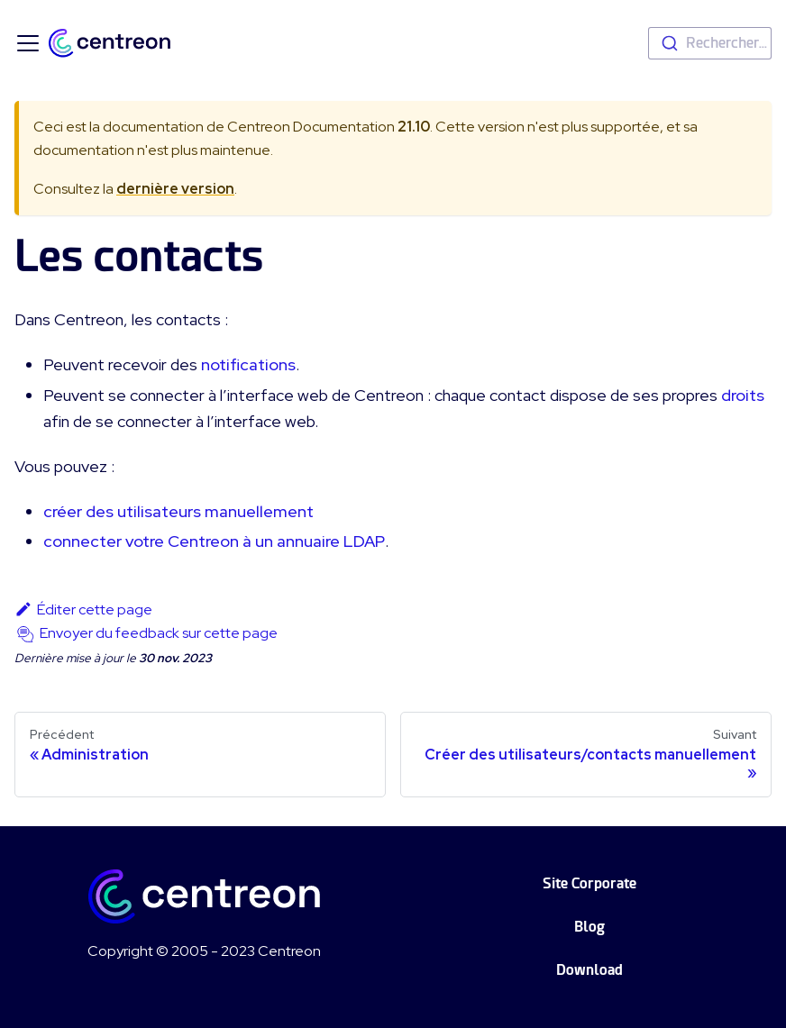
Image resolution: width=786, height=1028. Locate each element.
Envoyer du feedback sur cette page (159, 632)
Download (589, 969)
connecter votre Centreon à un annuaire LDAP (214, 541)
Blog (589, 926)
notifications (248, 364)
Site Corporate (589, 883)
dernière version (175, 188)
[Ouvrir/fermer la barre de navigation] (27, 43)
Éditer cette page (83, 609)
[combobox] (710, 43)
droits (742, 395)
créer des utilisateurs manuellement (178, 511)
